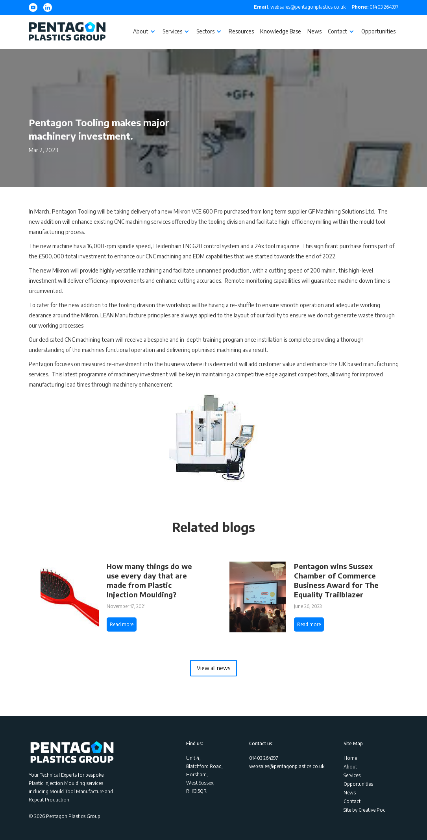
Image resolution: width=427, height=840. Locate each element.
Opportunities (378, 31)
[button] (144, 31)
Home (350, 758)
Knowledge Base (280, 31)
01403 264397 (375, 7)
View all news (213, 668)
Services (352, 775)
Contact (352, 801)
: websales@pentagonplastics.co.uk (300, 7)
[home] (67, 32)
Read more (121, 624)
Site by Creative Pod (365, 810)
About (350, 767)
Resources (241, 31)
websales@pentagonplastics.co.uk (286, 766)
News (314, 31)
